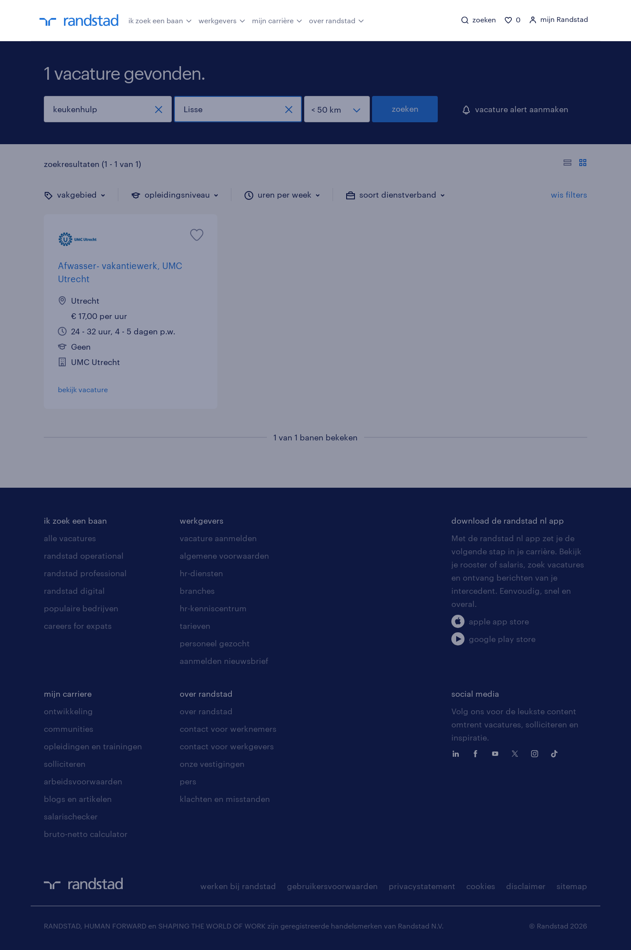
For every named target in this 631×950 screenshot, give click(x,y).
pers (188, 781)
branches (197, 591)
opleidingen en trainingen (93, 746)
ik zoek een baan (160, 20)
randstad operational (84, 555)
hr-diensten (201, 573)
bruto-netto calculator (86, 834)
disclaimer (526, 886)
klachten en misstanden (225, 799)
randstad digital (74, 591)
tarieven (195, 626)
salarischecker (71, 816)
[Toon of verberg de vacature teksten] (575, 163)
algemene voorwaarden (224, 555)
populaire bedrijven (81, 608)
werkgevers (222, 20)
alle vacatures (70, 538)
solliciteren (64, 764)
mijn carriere (68, 693)
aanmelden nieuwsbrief (224, 661)
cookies (480, 886)
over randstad (336, 20)
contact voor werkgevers (227, 746)
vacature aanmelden (218, 538)
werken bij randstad (238, 886)
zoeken (405, 108)
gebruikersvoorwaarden (332, 886)
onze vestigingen (212, 764)
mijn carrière (277, 20)
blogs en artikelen (78, 799)
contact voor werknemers (228, 729)
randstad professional (85, 573)
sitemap (572, 886)
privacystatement (422, 886)
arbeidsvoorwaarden (83, 781)
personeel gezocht (215, 643)
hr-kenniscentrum (213, 608)
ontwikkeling (68, 711)
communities (68, 729)
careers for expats (78, 626)
